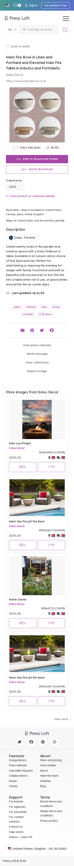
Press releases (18, 765)
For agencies (17, 807)
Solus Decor (17, 448)
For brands (16, 801)
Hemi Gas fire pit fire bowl (26, 521)
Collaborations (18, 775)
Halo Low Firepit (20, 443)
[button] (7, 5)
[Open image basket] (65, 29)
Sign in (31, 5)
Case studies (48, 765)
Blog (43, 786)
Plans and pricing (51, 760)
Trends (13, 786)
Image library (17, 760)
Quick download (37, 169)
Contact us (15, 826)
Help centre (16, 832)
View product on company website (30, 196)
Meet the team (49, 775)
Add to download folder (37, 159)
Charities (45, 781)
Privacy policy (49, 821)
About (44, 770)
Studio (13, 781)
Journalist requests (21, 770)
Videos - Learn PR (20, 837)
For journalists (18, 812)
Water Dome (17, 599)
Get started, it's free (55, 5)
